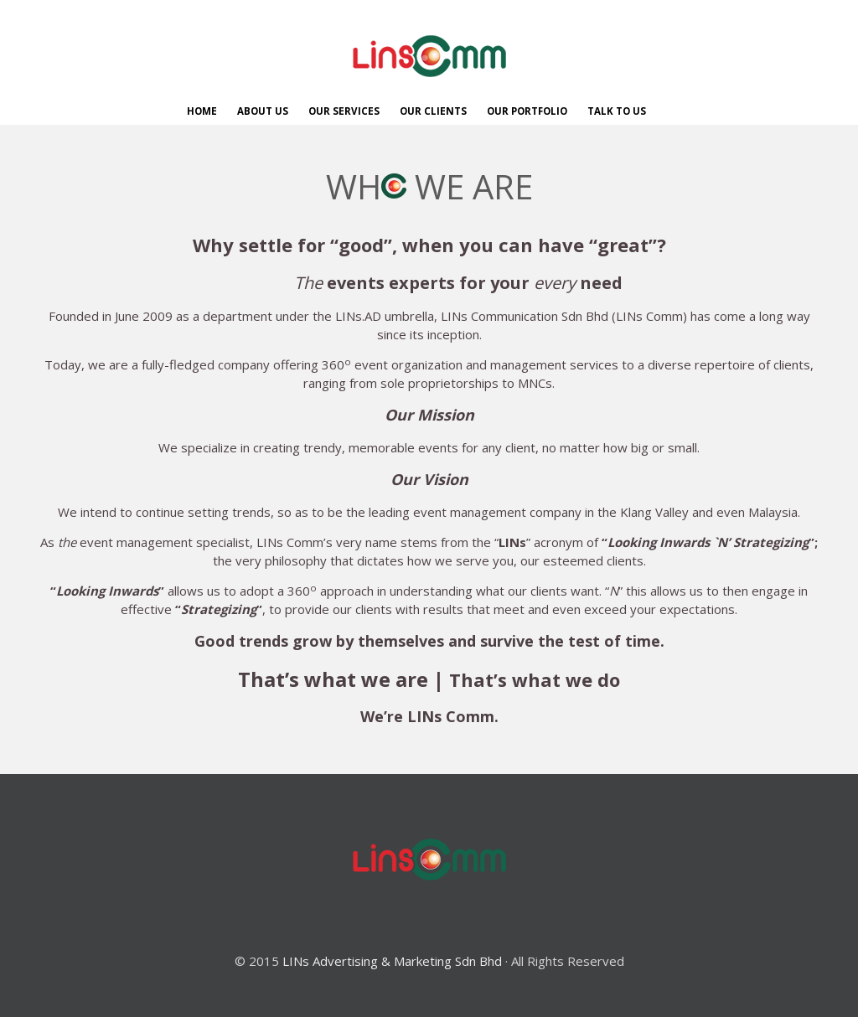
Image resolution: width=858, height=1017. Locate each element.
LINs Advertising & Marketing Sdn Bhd (392, 960)
